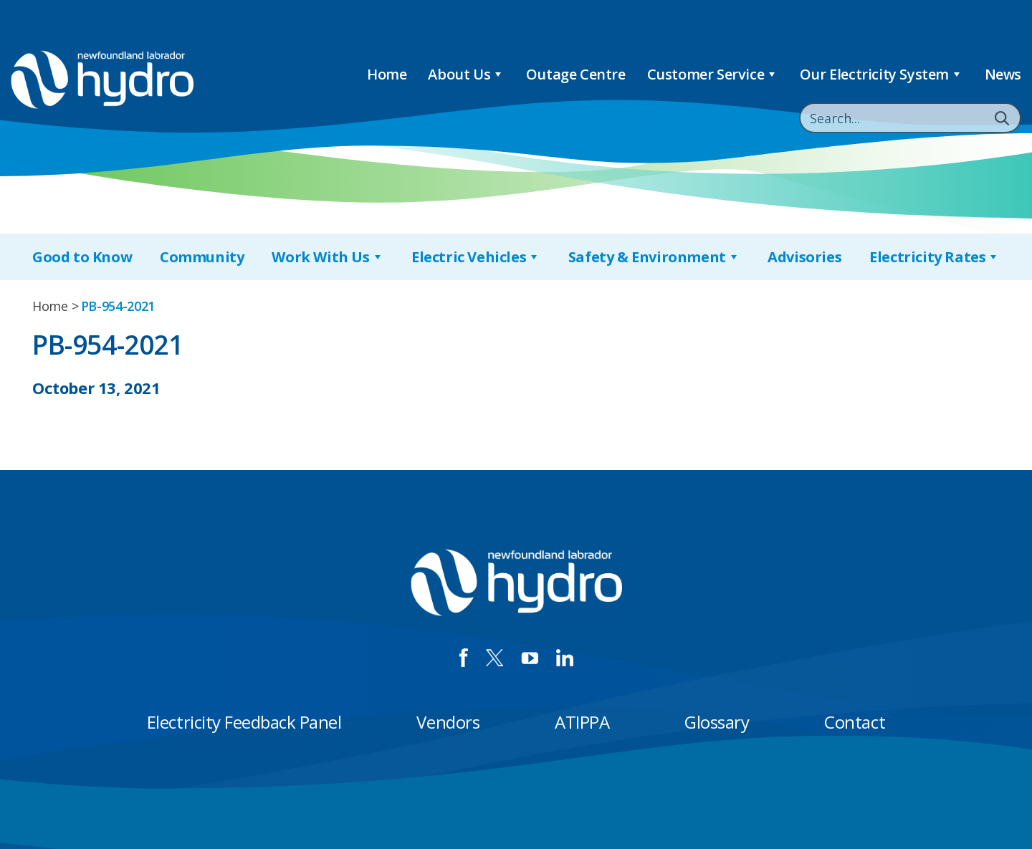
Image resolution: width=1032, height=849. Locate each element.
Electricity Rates (934, 257)
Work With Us (327, 257)
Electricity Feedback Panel (244, 722)
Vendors (447, 722)
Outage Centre (576, 74)
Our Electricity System (881, 74)
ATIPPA (582, 722)
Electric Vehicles (475, 257)
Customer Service (712, 74)
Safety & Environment (654, 257)
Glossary (716, 722)
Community (202, 257)
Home (386, 74)
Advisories (804, 257)
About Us (466, 74)
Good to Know (82, 257)
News (1003, 74)
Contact (854, 722)
